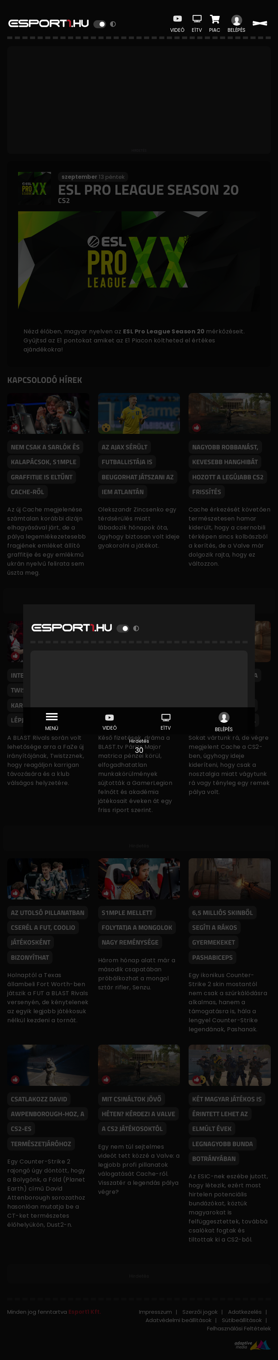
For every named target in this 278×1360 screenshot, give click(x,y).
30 (139, 750)
